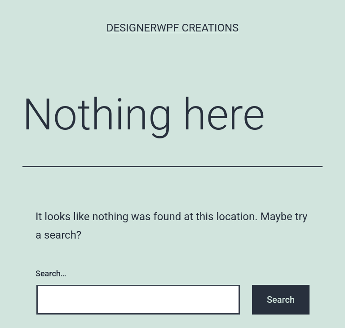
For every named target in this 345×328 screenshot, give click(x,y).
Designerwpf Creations (172, 28)
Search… (50, 273)
